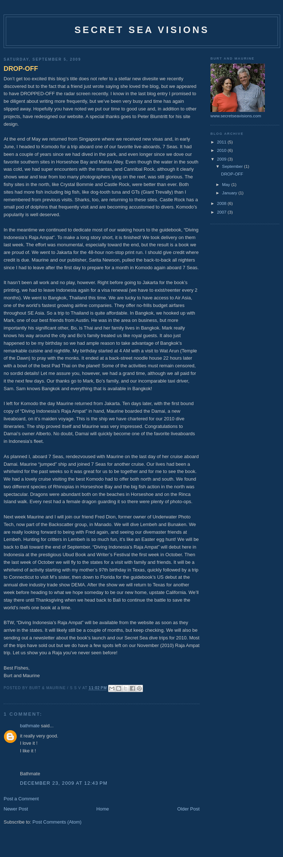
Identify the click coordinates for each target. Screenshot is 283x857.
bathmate (30, 725)
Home (103, 809)
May (226, 184)
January (230, 192)
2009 (222, 159)
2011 (222, 142)
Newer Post (16, 809)
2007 (222, 212)
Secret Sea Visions (141, 29)
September (233, 166)
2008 (222, 203)
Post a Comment (21, 798)
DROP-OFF (21, 68)
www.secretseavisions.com (235, 115)
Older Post (188, 809)
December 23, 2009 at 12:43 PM (63, 783)
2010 (222, 150)
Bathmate (30, 773)
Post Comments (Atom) (57, 822)
